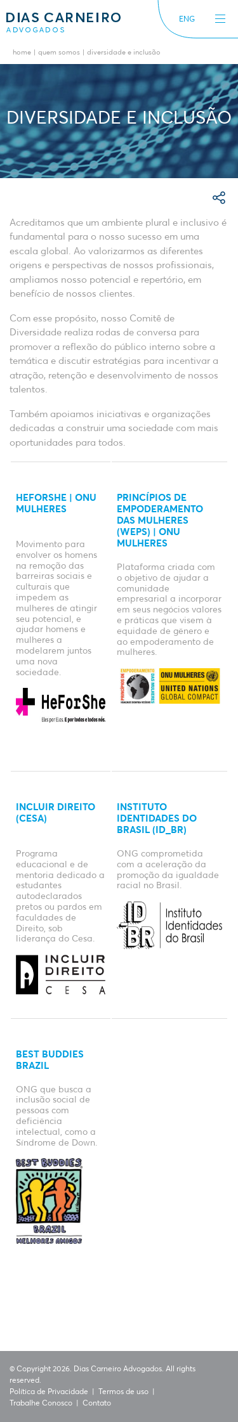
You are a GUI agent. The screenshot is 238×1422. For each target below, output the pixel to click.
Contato (97, 1403)
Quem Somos (59, 52)
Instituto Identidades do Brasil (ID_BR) (157, 819)
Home (22, 52)
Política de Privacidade (49, 1392)
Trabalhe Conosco (41, 1403)
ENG (187, 19)
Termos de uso (123, 1392)
